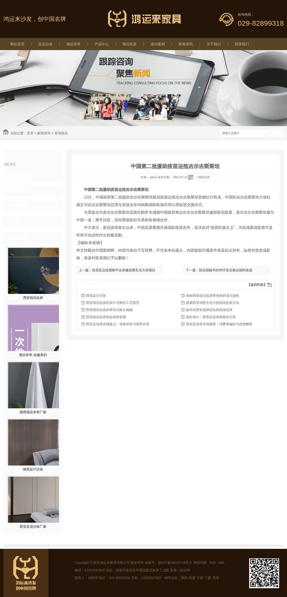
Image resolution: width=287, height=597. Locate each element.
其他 (14, 221)
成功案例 (158, 44)
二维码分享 (202, 177)
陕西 (184, 578)
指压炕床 (129, 44)
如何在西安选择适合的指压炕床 (209, 310)
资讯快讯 (61, 133)
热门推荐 (19, 237)
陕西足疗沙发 (33, 469)
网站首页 (17, 44)
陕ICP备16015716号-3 (174, 562)
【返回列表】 (257, 285)
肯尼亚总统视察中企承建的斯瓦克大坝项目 (123, 270)
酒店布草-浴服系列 (33, 355)
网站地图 (200, 562)
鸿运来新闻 (21, 176)
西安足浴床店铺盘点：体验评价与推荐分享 (117, 324)
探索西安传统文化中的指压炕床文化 (212, 303)
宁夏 (207, 578)
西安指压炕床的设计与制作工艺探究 (112, 303)
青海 (215, 578)
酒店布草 (73, 44)
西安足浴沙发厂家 (33, 526)
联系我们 (242, 44)
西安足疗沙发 (96, 295)
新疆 (192, 578)
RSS (213, 562)
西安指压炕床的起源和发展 (106, 317)
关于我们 (214, 44)
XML (221, 562)
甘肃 (200, 578)
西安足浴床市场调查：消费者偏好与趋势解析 (219, 324)
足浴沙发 (45, 44)
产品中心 (101, 44)
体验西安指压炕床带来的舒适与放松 (212, 295)
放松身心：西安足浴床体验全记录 (211, 317)
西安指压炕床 (33, 298)
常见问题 (19, 206)
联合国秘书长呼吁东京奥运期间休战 (225, 270)
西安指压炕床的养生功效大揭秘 (109, 310)
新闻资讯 (186, 44)
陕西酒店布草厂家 (33, 412)
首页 (30, 133)
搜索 (275, 134)
